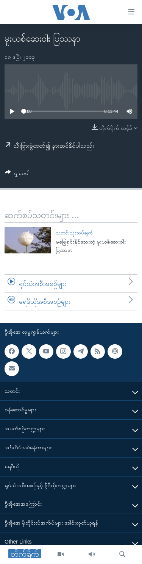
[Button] (17, 174)
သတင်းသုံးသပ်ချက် (74, 233)
